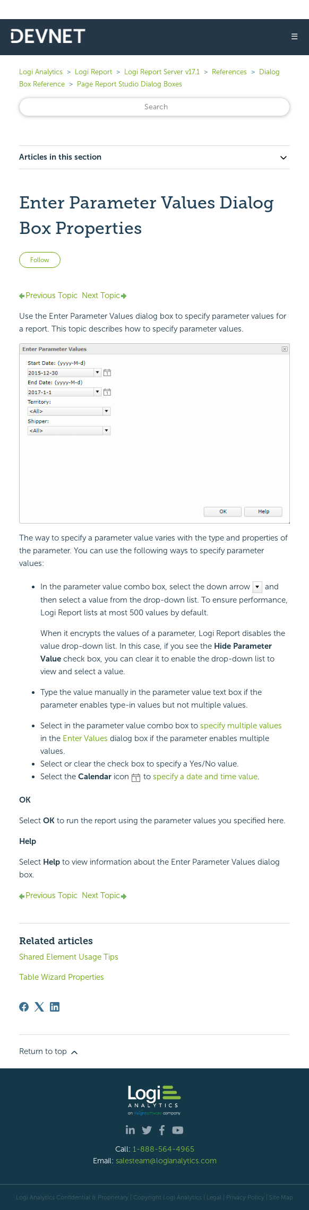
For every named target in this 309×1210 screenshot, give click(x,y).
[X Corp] (39, 1007)
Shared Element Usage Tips (68, 957)
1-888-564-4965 (163, 1149)
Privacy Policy (245, 1197)
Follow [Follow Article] (39, 260)
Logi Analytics (41, 72)
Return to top (49, 1052)
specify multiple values (241, 725)
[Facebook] (24, 1007)
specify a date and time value (205, 776)
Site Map (281, 1197)
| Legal (212, 1197)
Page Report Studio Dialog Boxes (129, 84)
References (229, 72)
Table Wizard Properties (61, 977)
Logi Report (93, 72)
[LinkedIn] (54, 1007)
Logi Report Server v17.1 (162, 72)
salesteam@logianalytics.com (166, 1160)
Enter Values (85, 738)
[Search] (154, 107)
